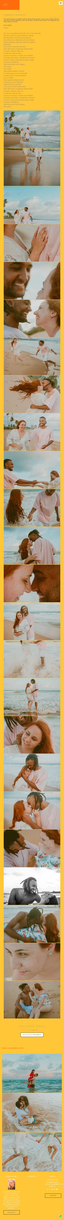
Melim (6, 28)
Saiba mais (11, 1208)
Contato (53, 1191)
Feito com (32, 1218)
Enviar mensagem (53, 1177)
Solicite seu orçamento (32, 1034)
